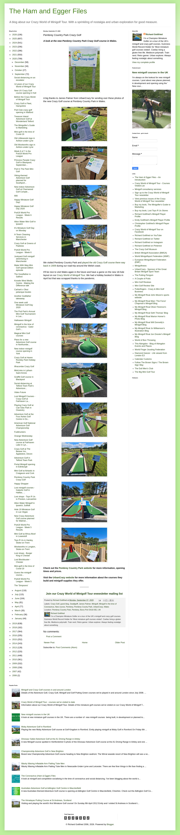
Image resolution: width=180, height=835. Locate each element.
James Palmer (85, 604)
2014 (14, 643)
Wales (106, 607)
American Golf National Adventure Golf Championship (24, 425)
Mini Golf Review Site (144, 286)
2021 (14, 55)
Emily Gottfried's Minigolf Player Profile (152, 220)
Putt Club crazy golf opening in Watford (23, 111)
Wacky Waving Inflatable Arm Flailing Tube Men (43, 763)
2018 (14, 627)
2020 (14, 59)
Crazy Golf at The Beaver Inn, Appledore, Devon (23, 451)
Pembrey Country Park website (75, 568)
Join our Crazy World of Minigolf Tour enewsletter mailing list (84, 593)
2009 (14, 663)
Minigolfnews (141, 266)
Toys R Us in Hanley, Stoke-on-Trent (23, 541)
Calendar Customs (143, 359)
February (19, 614)
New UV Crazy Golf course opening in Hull (25, 91)
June (17, 598)
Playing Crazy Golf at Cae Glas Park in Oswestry (23, 407)
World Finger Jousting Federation (150, 349)
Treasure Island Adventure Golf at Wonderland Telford (24, 118)
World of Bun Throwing (145, 340)
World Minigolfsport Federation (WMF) (152, 256)
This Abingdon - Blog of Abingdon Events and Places (150, 345)
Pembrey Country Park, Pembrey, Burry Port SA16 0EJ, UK (76, 610)
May (17, 602)
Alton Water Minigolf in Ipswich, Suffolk (24, 504)
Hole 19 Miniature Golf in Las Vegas (24, 510)
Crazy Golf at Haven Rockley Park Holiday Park (24, 360)
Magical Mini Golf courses (22, 334)
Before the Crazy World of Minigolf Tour (25, 98)
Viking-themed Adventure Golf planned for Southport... (22, 179)
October (19, 70)
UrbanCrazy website (63, 577)
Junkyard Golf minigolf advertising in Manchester (24, 258)
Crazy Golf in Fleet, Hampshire (23, 104)
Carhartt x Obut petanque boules (22, 290)
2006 (14, 675)
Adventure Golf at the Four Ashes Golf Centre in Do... (24, 416)
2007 (14, 671)
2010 (14, 659)
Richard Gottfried (154, 34)
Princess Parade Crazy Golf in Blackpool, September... (24, 162)
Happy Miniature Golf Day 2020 (23, 207)
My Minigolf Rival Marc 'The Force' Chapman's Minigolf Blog (150, 302)
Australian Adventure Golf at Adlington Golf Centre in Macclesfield (51, 788)
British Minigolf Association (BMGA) (151, 253)
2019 (14, 623)
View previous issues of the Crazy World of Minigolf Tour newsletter (150, 200)
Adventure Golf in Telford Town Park (23, 459)
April (17, 606)
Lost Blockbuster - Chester (22, 560)
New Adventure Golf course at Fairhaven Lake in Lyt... (24, 442)
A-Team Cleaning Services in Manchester (22, 237)
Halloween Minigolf (22, 320)
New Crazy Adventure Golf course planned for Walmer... (24, 518)
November (20, 66)
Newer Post (49, 642)
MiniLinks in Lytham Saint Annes (23, 371)
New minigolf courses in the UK (150, 72)
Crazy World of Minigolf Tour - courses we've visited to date (48, 702)
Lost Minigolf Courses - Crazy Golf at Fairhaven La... (24, 398)
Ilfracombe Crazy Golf (24, 366)
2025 (14, 38)
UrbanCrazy (98, 607)
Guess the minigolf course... (22, 573)
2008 (14, 667)
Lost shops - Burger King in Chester (23, 554)
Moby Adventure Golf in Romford (36, 727)
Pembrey (69, 607)
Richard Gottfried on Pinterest (148, 246)
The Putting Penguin (144, 275)
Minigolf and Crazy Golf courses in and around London (46, 690)
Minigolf (95, 604)
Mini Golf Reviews (143, 282)
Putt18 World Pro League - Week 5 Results (23, 527)
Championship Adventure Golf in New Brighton (42, 751)
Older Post (120, 642)
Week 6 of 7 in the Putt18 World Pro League (23, 153)
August (18, 590)
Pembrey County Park (83, 607)
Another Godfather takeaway (22, 297)
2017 (14, 631)
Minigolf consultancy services (148, 189)
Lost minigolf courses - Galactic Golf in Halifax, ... (24, 490)
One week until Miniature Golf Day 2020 (23, 305)
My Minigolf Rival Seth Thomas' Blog (151, 313)
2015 (14, 639)
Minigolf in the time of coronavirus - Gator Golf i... (24, 326)
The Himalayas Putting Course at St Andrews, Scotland (46, 800)
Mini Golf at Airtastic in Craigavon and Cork (24, 472)
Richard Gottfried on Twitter (147, 239)
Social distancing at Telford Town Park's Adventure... (24, 385)
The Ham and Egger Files (48, 11)
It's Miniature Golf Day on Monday (24, 229)
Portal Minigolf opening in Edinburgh (24, 465)
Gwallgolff (74, 604)
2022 (14, 51)
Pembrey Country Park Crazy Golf (24, 478)
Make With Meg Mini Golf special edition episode (23, 267)
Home (84, 642)
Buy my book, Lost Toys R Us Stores (151, 210)
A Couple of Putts (143, 278)
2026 (14, 35)
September (20, 74)
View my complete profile (143, 62)
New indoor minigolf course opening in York (23, 351)
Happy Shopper (21, 484)
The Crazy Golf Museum (146, 249)
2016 (14, 635)
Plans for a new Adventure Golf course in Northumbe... (25, 342)
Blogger (110, 824)
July (17, 594)
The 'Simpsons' (21, 585)
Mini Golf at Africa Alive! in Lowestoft (25, 535)
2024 (14, 43)
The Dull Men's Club (144, 368)
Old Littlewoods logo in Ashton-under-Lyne (24, 139)
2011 (14, 655)
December (20, 62)
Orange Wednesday (23, 436)
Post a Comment (53, 636)
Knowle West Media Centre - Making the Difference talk (24, 283)
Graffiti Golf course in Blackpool (23, 378)
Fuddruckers (20, 432)
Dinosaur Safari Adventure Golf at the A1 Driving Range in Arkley (50, 739)
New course (60, 607)
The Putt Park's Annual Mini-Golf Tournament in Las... (25, 313)
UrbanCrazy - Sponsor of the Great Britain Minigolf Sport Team (151, 270)
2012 (14, 651)
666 (16, 196)
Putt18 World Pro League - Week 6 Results (23, 215)
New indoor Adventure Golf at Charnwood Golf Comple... (24, 189)
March (18, 610)
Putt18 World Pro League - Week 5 (23, 580)
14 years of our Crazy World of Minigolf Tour (25, 85)
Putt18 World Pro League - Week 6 (23, 251)
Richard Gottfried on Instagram (149, 242)
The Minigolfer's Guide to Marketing (24, 126)
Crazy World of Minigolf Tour (71, 275)
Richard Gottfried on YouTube (148, 235)
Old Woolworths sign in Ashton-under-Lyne (24, 146)
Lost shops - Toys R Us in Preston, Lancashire (25, 497)
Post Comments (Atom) (66, 647)
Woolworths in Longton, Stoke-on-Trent (25, 548)
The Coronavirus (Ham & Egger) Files (38, 776)
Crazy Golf (55, 604)
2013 (14, 647)
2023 (14, 47)
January (19, 618)
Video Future (20, 392)
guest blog (64, 604)
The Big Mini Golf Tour (145, 372)
